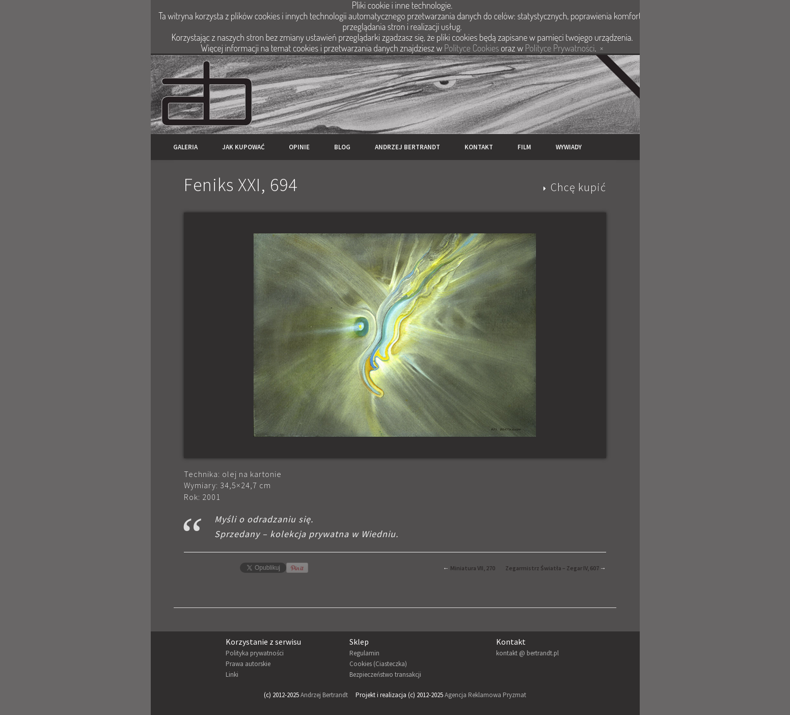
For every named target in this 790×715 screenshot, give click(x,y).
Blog (342, 147)
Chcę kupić (578, 187)
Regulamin (364, 653)
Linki (232, 674)
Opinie (299, 147)
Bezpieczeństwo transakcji (385, 674)
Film (524, 147)
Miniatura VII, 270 (472, 568)
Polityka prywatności (255, 653)
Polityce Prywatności (560, 48)
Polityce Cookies (471, 48)
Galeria (185, 147)
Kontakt (479, 147)
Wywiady (569, 147)
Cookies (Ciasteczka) (378, 663)
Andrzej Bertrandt (407, 147)
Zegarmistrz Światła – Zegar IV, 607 (552, 568)
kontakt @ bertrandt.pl (527, 653)
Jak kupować (243, 147)
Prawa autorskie (248, 663)
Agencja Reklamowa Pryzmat (485, 695)
